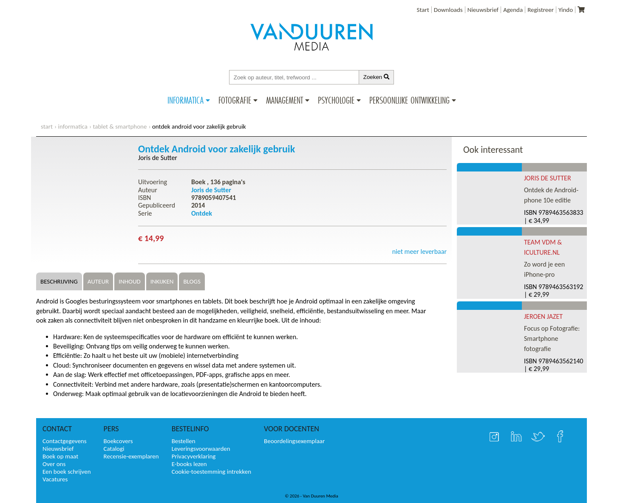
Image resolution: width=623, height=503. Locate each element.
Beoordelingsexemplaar (294, 441)
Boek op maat (60, 456)
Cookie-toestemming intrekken (211, 471)
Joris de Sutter (157, 158)
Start (423, 10)
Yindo (565, 10)
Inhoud (130, 281)
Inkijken (162, 281)
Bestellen (183, 441)
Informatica (185, 100)
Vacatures (55, 479)
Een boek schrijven (66, 471)
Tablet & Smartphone (120, 126)
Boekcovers (118, 441)
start (47, 126)
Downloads (448, 10)
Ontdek (201, 213)
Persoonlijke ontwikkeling (409, 100)
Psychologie (336, 100)
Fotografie (234, 100)
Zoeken (376, 77)
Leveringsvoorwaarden (201, 448)
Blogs (191, 281)
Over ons (53, 464)
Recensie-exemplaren (131, 456)
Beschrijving (59, 281)
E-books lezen (189, 464)
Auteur (98, 281)
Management (284, 100)
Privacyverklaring (194, 456)
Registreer (540, 10)
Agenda (513, 10)
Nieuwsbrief (482, 10)
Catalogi (114, 448)
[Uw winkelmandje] (581, 10)
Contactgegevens (64, 441)
